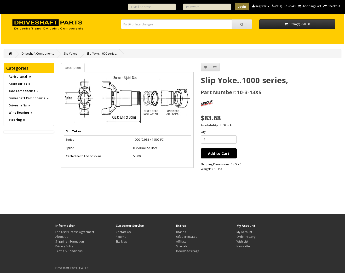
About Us (61, 237)
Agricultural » (20, 77)
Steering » (17, 120)
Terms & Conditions (68, 251)
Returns (121, 237)
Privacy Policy (64, 246)
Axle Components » (24, 91)
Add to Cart (219, 153)
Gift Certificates (186, 237)
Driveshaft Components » (29, 98)
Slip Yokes (70, 54)
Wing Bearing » (20, 112)
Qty (203, 132)
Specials (181, 246)
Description (73, 68)
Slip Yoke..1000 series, (102, 54)
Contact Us (123, 232)
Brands (181, 232)
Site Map (121, 241)
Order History (245, 237)
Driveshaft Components (38, 54)
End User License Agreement (74, 232)
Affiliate (181, 241)
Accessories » (19, 84)
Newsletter (243, 246)
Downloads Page (187, 251)
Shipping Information (69, 241)
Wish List (242, 241)
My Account (244, 232)
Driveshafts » (19, 105)
